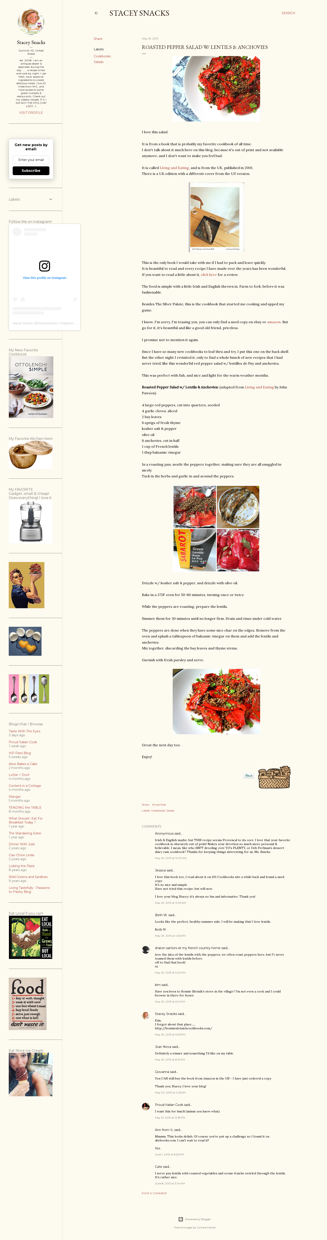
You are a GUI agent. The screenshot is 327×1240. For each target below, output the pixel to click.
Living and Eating (174, 168)
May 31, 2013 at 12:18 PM (170, 1117)
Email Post (159, 804)
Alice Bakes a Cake (23, 764)
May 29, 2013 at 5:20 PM (170, 972)
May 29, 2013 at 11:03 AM (170, 902)
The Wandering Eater (25, 833)
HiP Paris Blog (20, 753)
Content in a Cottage (25, 786)
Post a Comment (154, 1193)
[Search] (288, 13)
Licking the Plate (22, 866)
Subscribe (31, 171)
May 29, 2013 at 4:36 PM (170, 935)
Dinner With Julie (22, 844)
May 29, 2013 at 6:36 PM (170, 1034)
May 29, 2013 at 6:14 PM (170, 1001)
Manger (15, 797)
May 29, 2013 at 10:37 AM (171, 858)
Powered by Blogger (194, 1219)
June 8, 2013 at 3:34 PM (170, 1183)
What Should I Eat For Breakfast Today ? (26, 820)
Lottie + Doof (19, 775)
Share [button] (98, 39)
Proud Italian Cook (169, 1105)
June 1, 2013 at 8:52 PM (169, 1154)
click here (209, 274)
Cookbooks (102, 56)
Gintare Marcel (206, 1227)
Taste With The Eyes (24, 731)
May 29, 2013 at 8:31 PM (170, 1059)
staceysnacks (47, 323)
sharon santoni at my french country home (188, 948)
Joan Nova (163, 1047)
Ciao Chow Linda (21, 855)
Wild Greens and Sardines (28, 877)
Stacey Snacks (139, 13)
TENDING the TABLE (25, 808)
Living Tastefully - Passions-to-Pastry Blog (29, 890)
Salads (98, 62)
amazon (274, 322)
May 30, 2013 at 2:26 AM (170, 1092)
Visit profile (31, 113)
